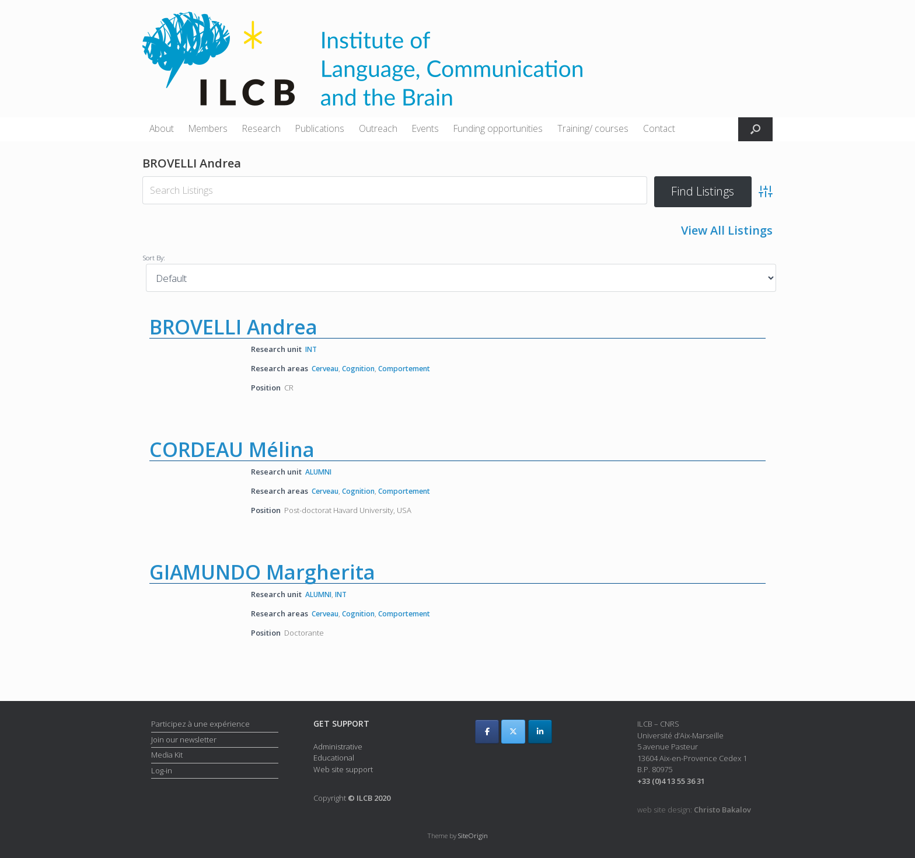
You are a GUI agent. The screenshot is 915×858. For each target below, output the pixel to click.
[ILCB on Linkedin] (540, 732)
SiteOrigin (473, 835)
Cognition (364, 367)
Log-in (161, 770)
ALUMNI (320, 471)
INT (312, 348)
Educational (333, 757)
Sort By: (153, 256)
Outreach (378, 128)
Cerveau (327, 367)
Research (261, 128)
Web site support (343, 769)
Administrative (337, 746)
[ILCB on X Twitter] (513, 732)
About (161, 128)
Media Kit (167, 755)
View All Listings (727, 230)
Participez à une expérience (200, 724)
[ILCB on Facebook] (487, 732)
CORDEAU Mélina (232, 448)
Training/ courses (592, 128)
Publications (319, 128)
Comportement (414, 367)
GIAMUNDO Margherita (262, 572)
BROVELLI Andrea (233, 325)
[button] (755, 129)
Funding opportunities (498, 128)
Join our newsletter (183, 739)
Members (208, 128)
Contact (659, 128)
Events (425, 128)
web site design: (694, 810)
